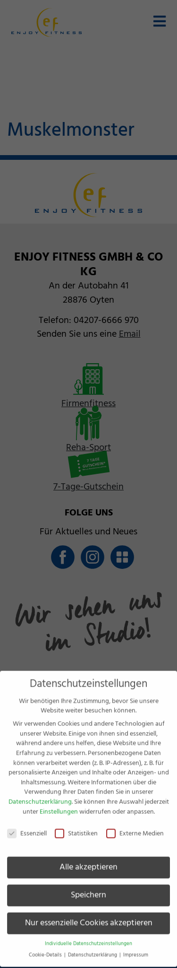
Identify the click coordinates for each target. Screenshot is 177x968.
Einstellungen (59, 804)
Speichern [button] (88, 887)
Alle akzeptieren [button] (88, 859)
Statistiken (76, 826)
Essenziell (27, 826)
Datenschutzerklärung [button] (93, 947)
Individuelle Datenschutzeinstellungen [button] (88, 936)
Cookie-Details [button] (46, 947)
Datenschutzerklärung (40, 794)
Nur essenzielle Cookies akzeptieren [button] (88, 915)
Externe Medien (135, 826)
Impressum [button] (135, 947)
